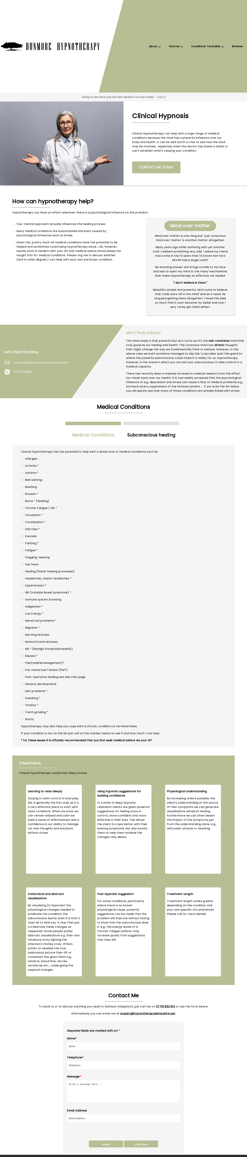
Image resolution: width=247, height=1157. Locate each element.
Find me (174, 46)
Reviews (237, 46)
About (153, 46)
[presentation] (93, 1134)
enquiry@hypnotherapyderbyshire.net (41, 363)
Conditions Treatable (205, 46)
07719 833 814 (165, 1006)
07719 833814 (23, 372)
